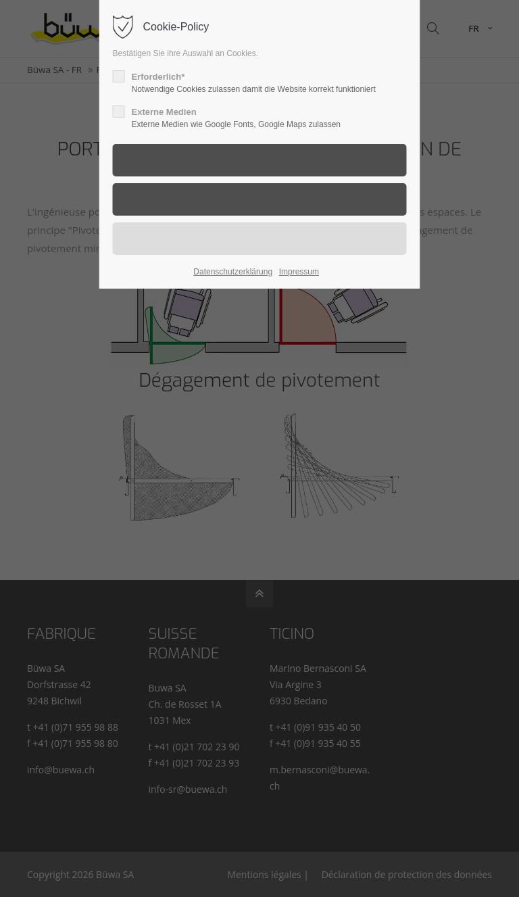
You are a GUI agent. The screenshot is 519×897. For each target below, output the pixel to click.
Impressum (299, 271)
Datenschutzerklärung (232, 271)
